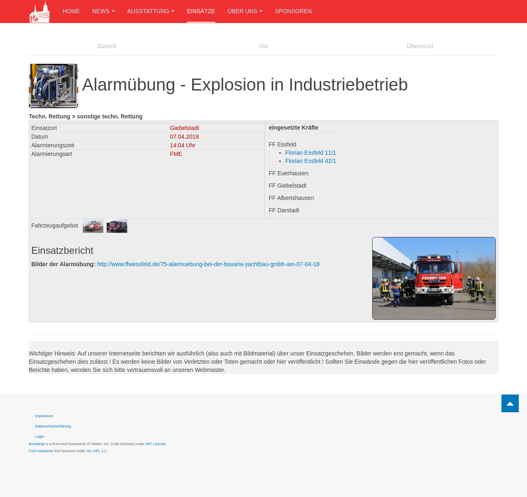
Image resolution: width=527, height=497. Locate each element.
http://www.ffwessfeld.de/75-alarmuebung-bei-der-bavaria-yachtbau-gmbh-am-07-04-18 (208, 264)
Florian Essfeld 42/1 (310, 161)
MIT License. (155, 444)
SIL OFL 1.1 (96, 451)
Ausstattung (151, 11)
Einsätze (201, 11)
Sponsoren (293, 11)
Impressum (44, 416)
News (103, 11)
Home (71, 11)
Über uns (245, 11)
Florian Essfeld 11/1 (310, 152)
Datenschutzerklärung (53, 426)
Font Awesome (41, 451)
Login (39, 436)
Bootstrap (37, 444)
